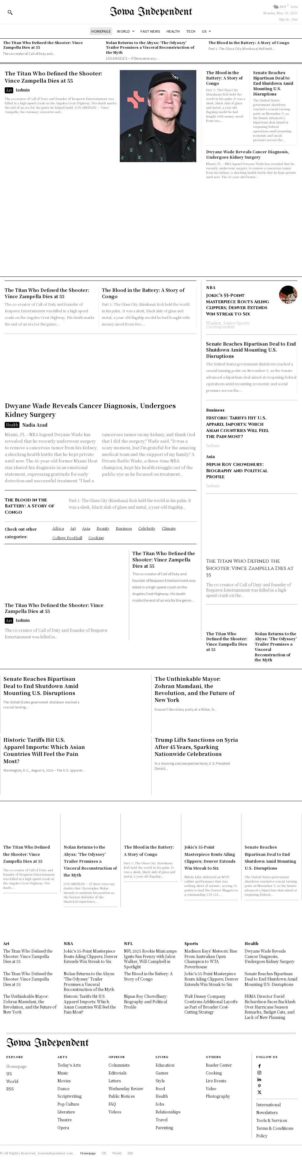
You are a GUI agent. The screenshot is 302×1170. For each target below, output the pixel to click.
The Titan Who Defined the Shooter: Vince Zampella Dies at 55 (43, 45)
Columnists (119, 1064)
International (268, 1104)
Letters (115, 1080)
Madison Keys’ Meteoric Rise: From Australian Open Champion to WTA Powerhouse (211, 958)
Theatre (64, 1119)
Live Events (216, 1080)
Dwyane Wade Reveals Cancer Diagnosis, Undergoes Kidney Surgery (247, 154)
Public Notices (122, 1095)
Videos (115, 1111)
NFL (128, 943)
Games (162, 1072)
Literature (66, 1111)
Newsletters (267, 1111)
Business (215, 410)
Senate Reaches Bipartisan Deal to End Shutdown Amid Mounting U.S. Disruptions (273, 83)
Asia (210, 456)
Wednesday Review (126, 1088)
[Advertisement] (151, 226)
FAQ (112, 1103)
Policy (262, 1135)
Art (9, 90)
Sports (191, 943)
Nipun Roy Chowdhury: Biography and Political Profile (237, 470)
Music (62, 1072)
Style (160, 1080)
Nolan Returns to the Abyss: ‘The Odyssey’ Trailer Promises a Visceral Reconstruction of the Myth (150, 47)
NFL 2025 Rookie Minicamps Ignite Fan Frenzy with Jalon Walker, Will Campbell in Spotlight (150, 958)
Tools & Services (271, 1119)
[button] (10, 12)
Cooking (214, 1072)
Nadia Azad (34, 424)
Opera (63, 1126)
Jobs (160, 1103)
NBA (210, 287)
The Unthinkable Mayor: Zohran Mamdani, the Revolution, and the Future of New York (195, 689)
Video (211, 1088)
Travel (161, 1119)
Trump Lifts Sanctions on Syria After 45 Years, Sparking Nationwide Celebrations (196, 746)
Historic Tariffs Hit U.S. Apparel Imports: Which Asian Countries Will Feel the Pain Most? (237, 427)
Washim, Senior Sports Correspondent (227, 324)
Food (160, 1088)
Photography (218, 1095)
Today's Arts (69, 1064)
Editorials (117, 1072)
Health (12, 424)
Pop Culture (68, 1103)
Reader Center (219, 1064)
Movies (64, 1080)
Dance (63, 1088)
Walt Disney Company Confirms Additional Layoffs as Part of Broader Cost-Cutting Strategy (210, 1003)
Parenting (164, 1126)
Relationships (168, 1111)
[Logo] (151, 12)
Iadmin (23, 89)
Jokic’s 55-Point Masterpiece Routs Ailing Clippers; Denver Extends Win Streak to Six (237, 304)
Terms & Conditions (274, 1127)
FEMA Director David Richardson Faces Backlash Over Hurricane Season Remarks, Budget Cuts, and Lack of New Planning (270, 1006)
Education (165, 1064)
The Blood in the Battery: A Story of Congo (249, 42)
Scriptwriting (69, 1095)
